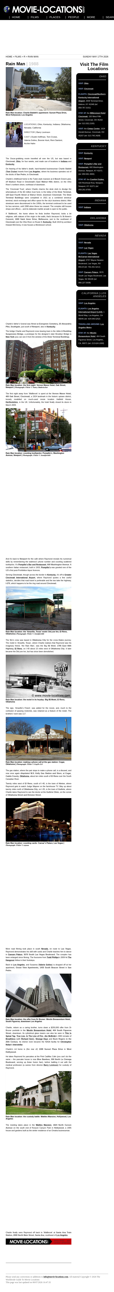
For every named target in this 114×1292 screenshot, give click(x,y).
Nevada (27, 128)
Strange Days (42, 1039)
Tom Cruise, (52, 137)
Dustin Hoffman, (38, 137)
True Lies (21, 1036)
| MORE (89, 17)
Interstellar (18, 1045)
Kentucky (47, 124)
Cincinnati (88, 89)
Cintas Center (93, 129)
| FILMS (33, 17)
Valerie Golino (45, 965)
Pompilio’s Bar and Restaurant (32, 564)
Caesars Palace (15, 954)
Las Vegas (89, 248)
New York (10, 337)
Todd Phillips (53, 957)
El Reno (18, 649)
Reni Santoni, (56, 140)
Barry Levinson (43, 132)
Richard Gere (27, 1039)
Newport (88, 158)
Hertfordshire (12, 402)
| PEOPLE (72, 17)
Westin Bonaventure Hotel (39, 1030)
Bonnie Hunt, (44, 140)
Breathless (10, 1039)
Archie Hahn (29, 143)
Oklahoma (65, 124)
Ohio (40, 124)
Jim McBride (50, 1036)
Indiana (56, 124)
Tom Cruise (11, 171)
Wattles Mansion (43, 1125)
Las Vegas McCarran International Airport (88, 256)
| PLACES (53, 17)
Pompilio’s (46, 567)
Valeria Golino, (30, 140)
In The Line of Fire (34, 1036)
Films (18, 56)
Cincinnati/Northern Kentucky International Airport (92, 97)
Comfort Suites (97, 179)
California (36, 128)
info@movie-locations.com (56, 1277)
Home (9, 56)
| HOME (14, 17)
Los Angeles (34, 171)
